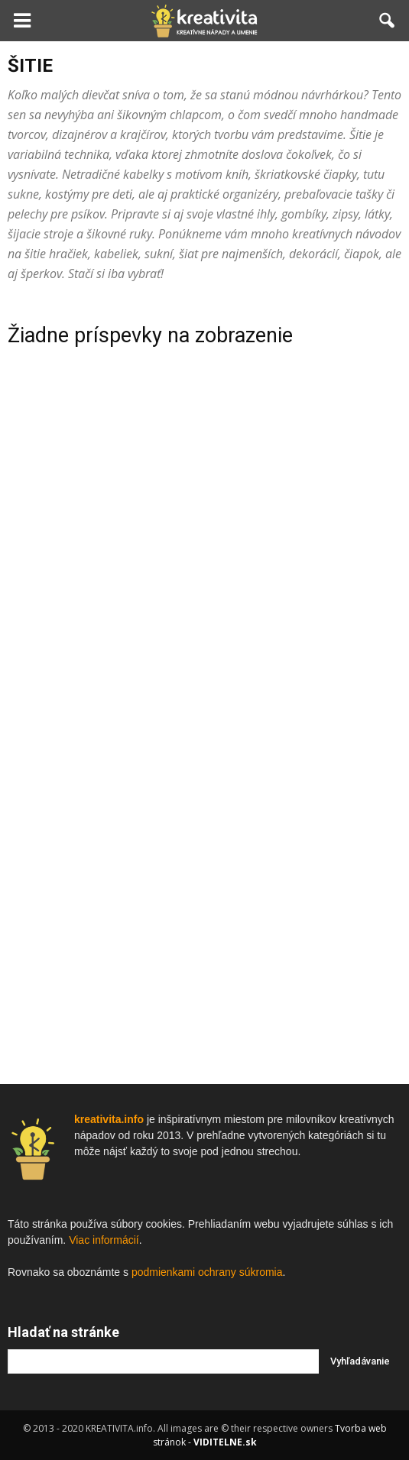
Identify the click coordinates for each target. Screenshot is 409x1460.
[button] (387, 20)
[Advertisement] (205, 594)
